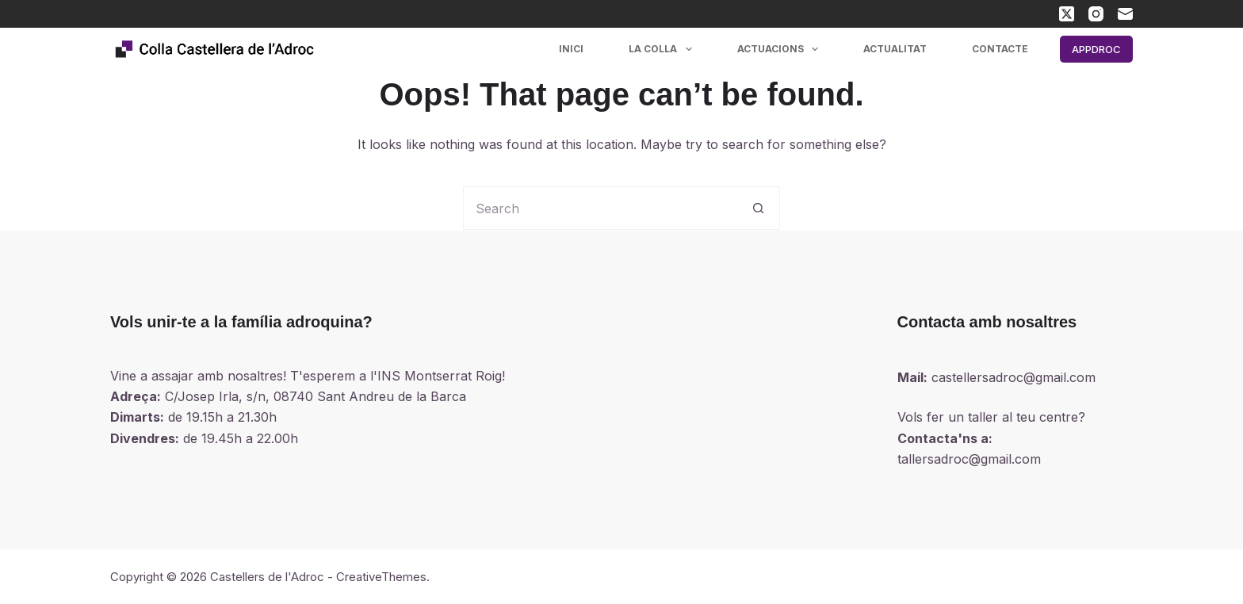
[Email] (1125, 13)
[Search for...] (599, 208)
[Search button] (758, 208)
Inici (571, 49)
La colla (663, 49)
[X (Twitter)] (1066, 13)
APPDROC (1096, 49)
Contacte (1000, 49)
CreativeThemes (381, 576)
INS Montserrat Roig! (441, 376)
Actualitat (895, 49)
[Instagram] (1095, 13)
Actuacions (780, 49)
